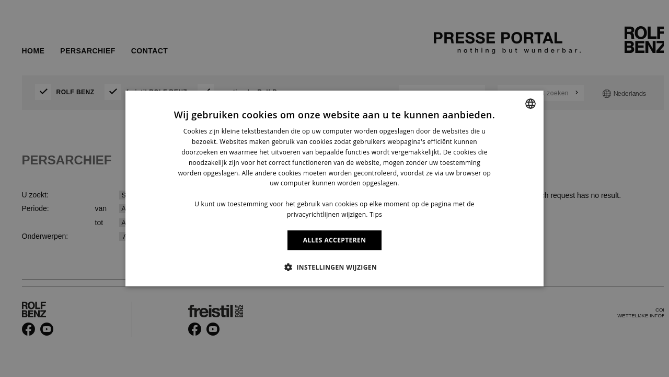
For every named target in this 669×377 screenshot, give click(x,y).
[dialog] (334, 188)
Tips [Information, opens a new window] (376, 214)
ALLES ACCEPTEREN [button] (334, 240)
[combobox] (530, 103)
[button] (334, 267)
